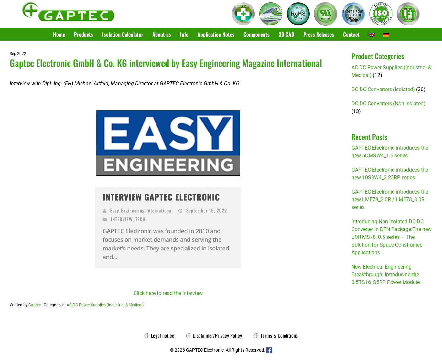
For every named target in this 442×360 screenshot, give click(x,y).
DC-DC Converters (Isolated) (383, 89)
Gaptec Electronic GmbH (68, 14)
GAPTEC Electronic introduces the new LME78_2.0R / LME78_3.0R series (389, 199)
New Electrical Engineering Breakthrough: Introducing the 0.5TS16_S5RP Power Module (385, 274)
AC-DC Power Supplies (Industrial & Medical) (105, 305)
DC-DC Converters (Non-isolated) (388, 104)
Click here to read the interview (168, 293)
